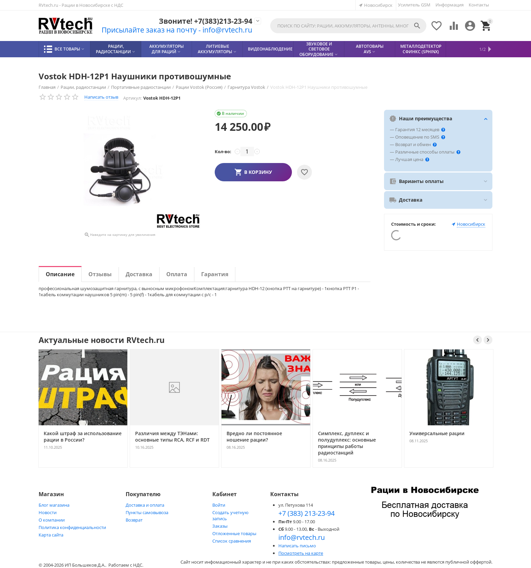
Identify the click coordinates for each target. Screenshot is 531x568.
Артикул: (132, 98)
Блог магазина (54, 505)
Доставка (139, 274)
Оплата (176, 274)
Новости (48, 512)
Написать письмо (297, 546)
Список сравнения (231, 541)
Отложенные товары (234, 533)
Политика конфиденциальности (72, 527)
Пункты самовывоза (147, 512)
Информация (450, 5)
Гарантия (214, 274)
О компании (52, 520)
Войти (218, 505)
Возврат (134, 520)
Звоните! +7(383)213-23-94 (205, 21)
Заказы (220, 526)
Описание (60, 274)
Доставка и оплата (145, 505)
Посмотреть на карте (300, 553)
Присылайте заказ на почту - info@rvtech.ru (177, 30)
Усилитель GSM (414, 5)
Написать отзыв (101, 97)
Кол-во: (223, 151)
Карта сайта (51, 535)
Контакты (479, 5)
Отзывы (100, 274)
